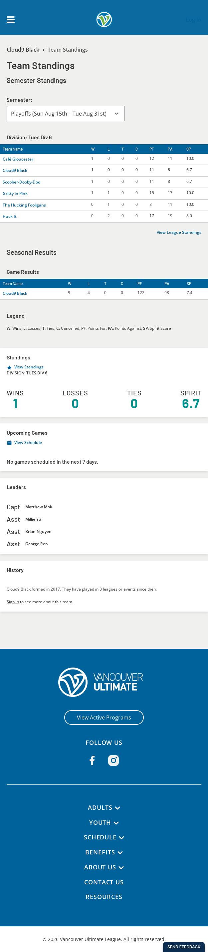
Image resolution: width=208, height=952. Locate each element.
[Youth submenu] (116, 823)
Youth (100, 822)
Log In (193, 19)
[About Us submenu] (121, 867)
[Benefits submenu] (120, 852)
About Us (100, 867)
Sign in (13, 602)
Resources (104, 897)
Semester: (19, 100)
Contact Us (104, 882)
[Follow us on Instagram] (113, 760)
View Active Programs (103, 717)
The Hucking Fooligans (24, 205)
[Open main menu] (11, 19)
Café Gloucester (18, 159)
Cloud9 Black (24, 49)
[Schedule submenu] (121, 837)
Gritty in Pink (15, 193)
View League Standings (179, 232)
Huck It (9, 216)
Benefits (100, 852)
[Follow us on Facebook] (92, 760)
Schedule (100, 837)
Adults (100, 807)
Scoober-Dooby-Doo (22, 182)
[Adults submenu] (117, 808)
